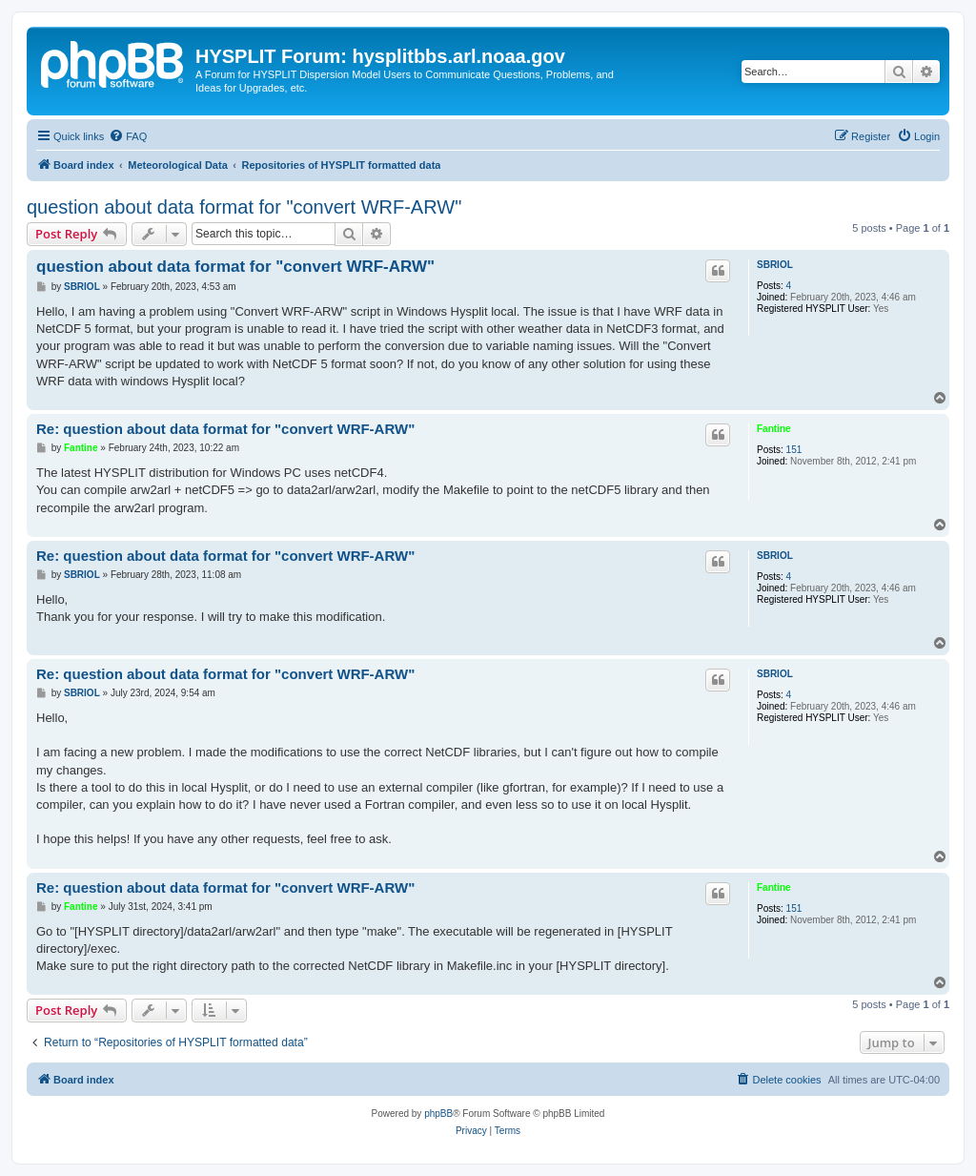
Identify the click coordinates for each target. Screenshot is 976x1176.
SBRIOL (775, 264)
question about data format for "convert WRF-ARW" (244, 206)
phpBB (438, 1113)
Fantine (774, 428)
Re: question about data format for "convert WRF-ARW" (225, 429)
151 (794, 449)
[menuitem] (128, 136)
